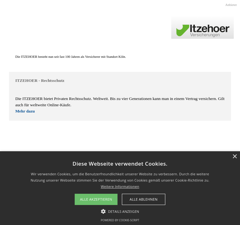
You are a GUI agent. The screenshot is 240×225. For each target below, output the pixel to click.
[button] (120, 210)
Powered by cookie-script (120, 220)
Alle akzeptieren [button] (96, 199)
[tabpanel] (120, 56)
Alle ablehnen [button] (144, 199)
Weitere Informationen (120, 186)
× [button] (234, 156)
